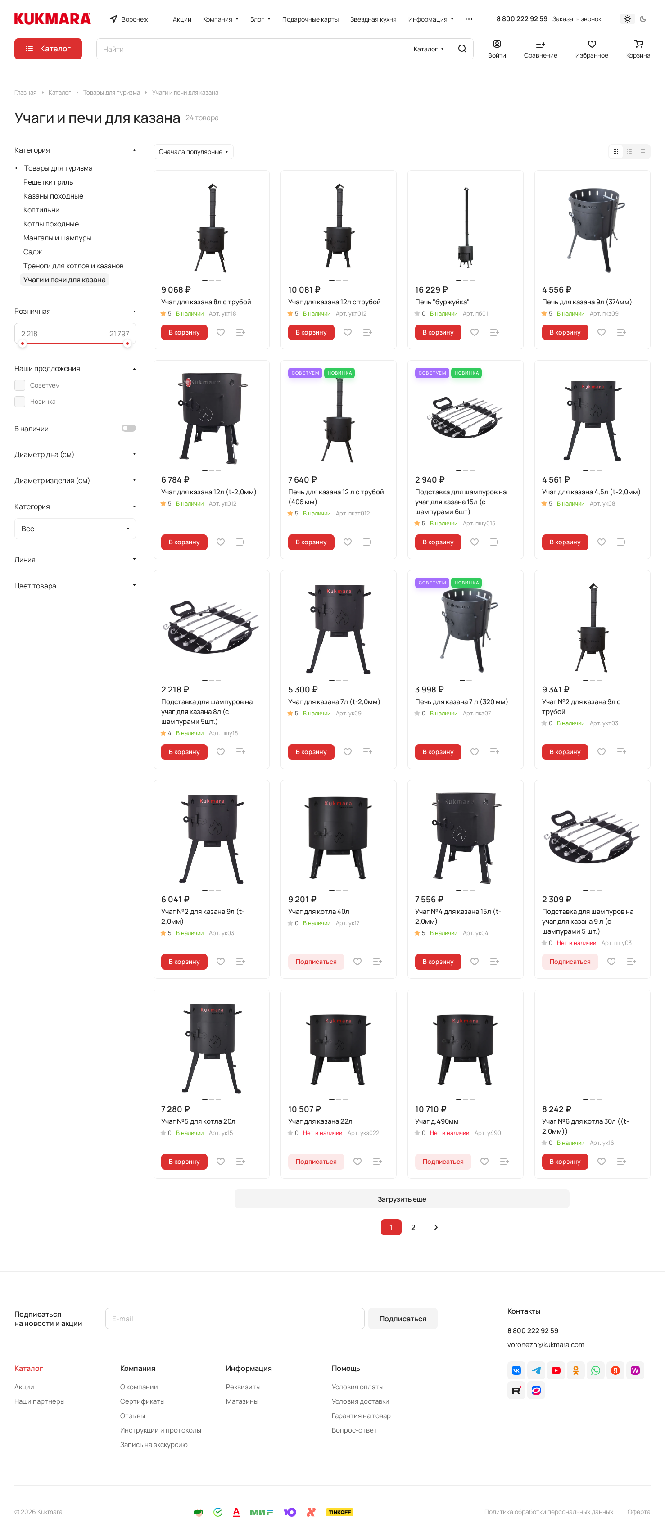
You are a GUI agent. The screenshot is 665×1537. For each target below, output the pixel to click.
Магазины (242, 1401)
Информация (249, 1368)
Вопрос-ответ (354, 1430)
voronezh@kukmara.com (545, 1344)
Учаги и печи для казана (64, 280)
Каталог (28, 1368)
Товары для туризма (58, 168)
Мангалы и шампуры (57, 238)
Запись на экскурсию (154, 1444)
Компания (137, 1368)
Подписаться (403, 1319)
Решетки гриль (48, 182)
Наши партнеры (39, 1401)
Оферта (639, 1511)
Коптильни (41, 210)
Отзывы (132, 1415)
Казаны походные (53, 196)
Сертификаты (142, 1401)
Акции (24, 1387)
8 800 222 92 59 (522, 19)
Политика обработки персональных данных (548, 1511)
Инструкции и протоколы (160, 1430)
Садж (32, 252)
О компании (139, 1387)
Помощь (346, 1368)
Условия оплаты (358, 1387)
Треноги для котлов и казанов (73, 266)
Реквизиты (243, 1387)
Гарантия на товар (361, 1415)
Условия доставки (360, 1401)
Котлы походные (51, 224)
